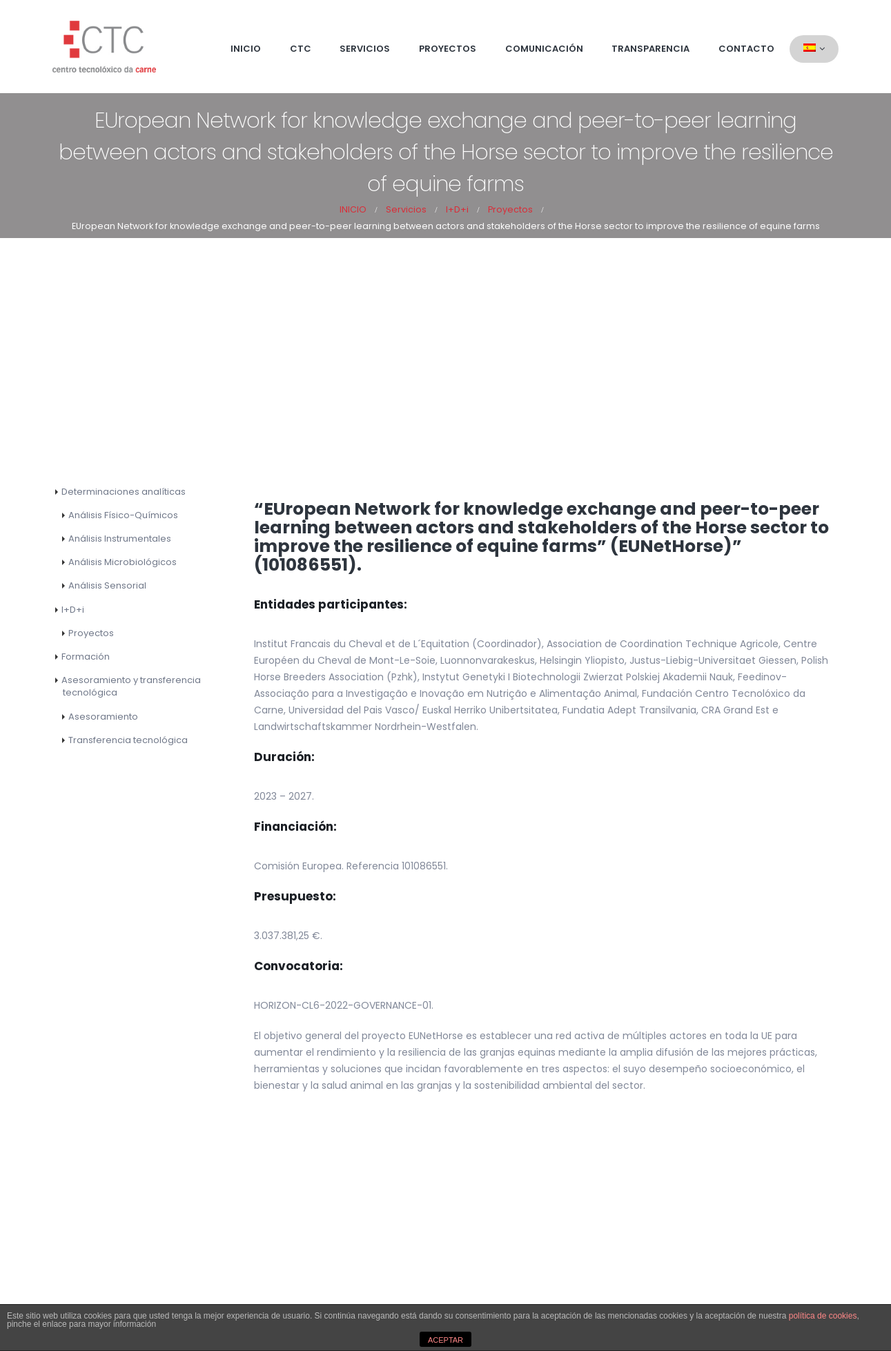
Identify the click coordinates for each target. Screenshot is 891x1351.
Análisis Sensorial (107, 585)
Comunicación (544, 48)
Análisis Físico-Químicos (123, 515)
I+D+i (72, 609)
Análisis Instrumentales (119, 538)
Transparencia (650, 48)
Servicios (365, 48)
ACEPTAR (445, 1340)
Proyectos (447, 48)
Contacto (746, 48)
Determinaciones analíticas (123, 491)
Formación (85, 656)
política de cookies (823, 1316)
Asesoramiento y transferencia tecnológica (131, 686)
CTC (300, 48)
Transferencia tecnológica (128, 740)
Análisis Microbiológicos (122, 562)
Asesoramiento (103, 716)
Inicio (246, 48)
